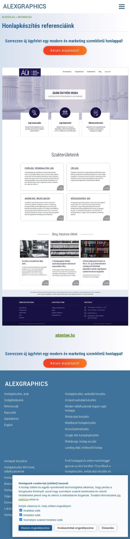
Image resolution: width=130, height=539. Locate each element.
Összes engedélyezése (35, 527)
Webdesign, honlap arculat (80, 441)
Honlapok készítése (15, 461)
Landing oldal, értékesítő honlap (83, 448)
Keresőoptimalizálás (77, 429)
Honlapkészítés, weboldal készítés (85, 394)
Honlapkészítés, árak (16, 394)
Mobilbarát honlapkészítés (80, 423)
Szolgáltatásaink (14, 400)
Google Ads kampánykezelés (82, 435)
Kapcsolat (10, 412)
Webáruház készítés (77, 417)
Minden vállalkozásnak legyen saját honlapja (85, 408)
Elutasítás (108, 527)
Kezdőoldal (9, 17)
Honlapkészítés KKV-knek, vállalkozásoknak (19, 469)
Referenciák (25, 17)
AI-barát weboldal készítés (80, 400)
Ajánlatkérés (11, 419)
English (8, 425)
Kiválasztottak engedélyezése (75, 527)
